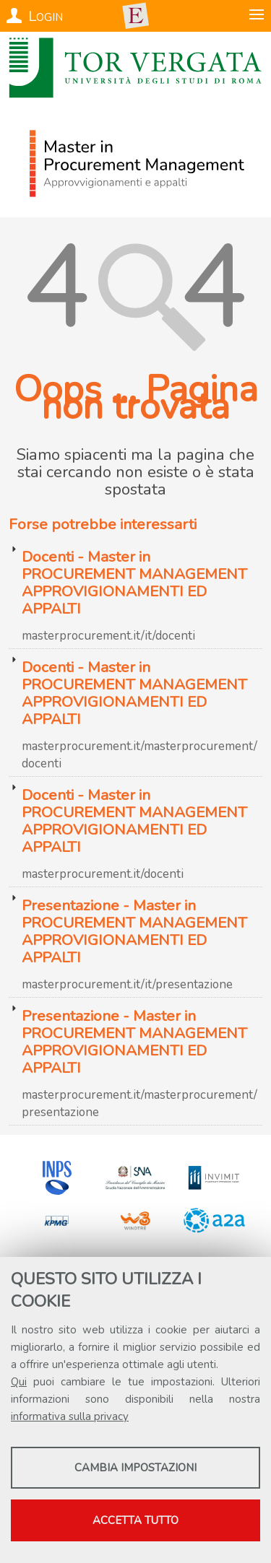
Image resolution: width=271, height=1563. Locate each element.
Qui (19, 1382)
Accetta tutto (135, 1520)
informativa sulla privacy (70, 1416)
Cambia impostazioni (135, 1467)
